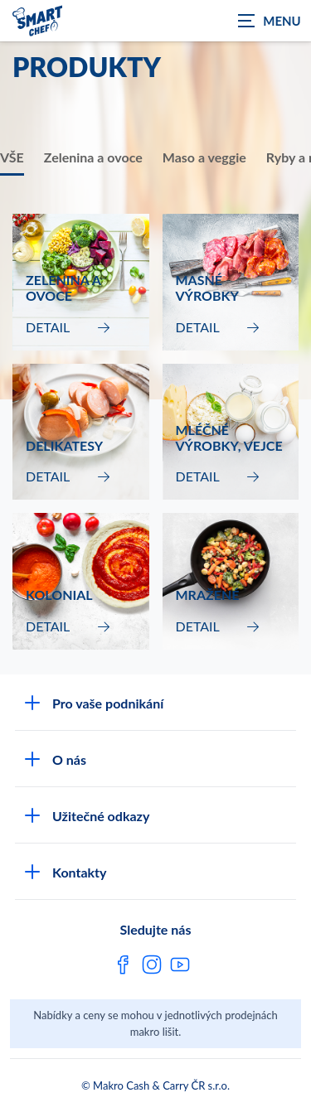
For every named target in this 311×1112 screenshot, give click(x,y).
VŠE (12, 157)
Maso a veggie (204, 157)
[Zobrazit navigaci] (269, 20)
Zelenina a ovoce (93, 157)
